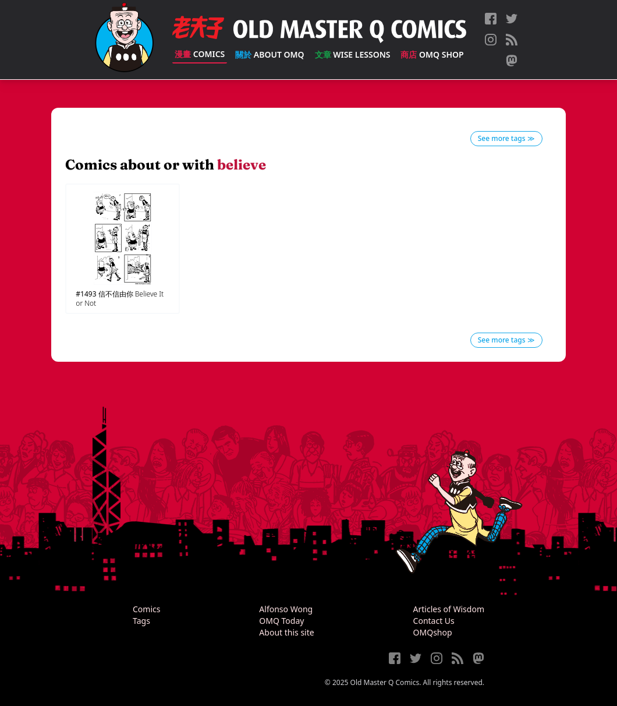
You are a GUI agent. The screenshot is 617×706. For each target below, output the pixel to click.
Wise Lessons (353, 54)
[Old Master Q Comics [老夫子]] (124, 39)
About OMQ (269, 54)
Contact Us (434, 620)
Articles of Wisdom (448, 609)
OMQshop (432, 632)
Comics (200, 53)
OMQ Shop (431, 54)
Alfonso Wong (286, 609)
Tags (141, 620)
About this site (286, 632)
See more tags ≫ (506, 138)
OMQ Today (281, 620)
